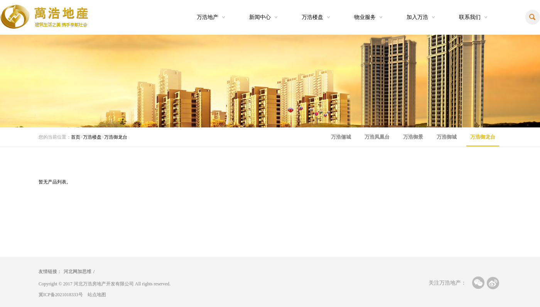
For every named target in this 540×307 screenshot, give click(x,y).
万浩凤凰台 (377, 137)
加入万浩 (417, 17)
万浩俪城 (341, 137)
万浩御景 (413, 137)
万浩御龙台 (115, 137)
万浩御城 (447, 137)
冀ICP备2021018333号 (61, 294)
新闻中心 (260, 17)
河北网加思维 (77, 271)
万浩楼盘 (312, 17)
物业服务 (365, 17)
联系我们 (470, 17)
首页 (75, 137)
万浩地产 (207, 17)
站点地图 (97, 294)
